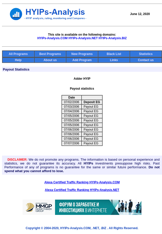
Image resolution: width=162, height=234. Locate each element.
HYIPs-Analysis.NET (83, 38)
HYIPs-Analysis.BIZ (113, 38)
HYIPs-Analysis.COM (52, 38)
